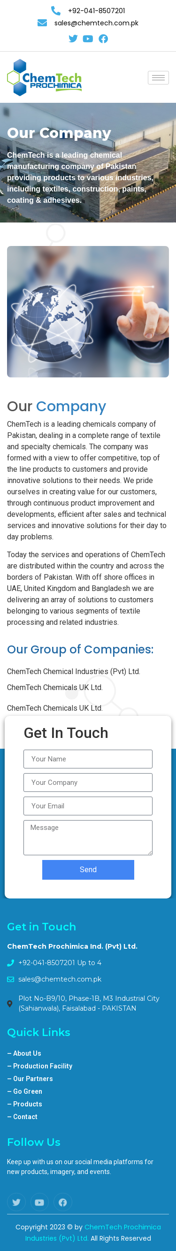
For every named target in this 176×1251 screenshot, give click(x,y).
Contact (22, 1117)
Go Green (24, 1091)
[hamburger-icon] (158, 77)
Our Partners (30, 1078)
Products (24, 1104)
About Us (24, 1053)
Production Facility (39, 1066)
